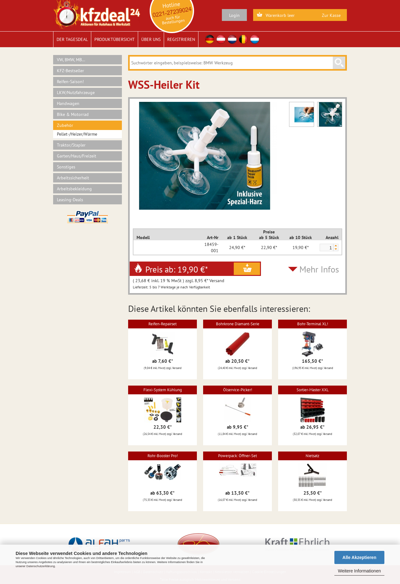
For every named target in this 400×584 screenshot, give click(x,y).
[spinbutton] (326, 248)
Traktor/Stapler (71, 145)
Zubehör (65, 125)
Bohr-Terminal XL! (312, 324)
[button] (335, 245)
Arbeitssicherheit (73, 178)
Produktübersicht (114, 39)
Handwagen (68, 103)
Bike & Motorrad (73, 114)
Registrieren (181, 39)
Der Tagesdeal (72, 39)
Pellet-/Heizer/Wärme (77, 134)
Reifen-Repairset (162, 324)
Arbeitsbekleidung (74, 189)
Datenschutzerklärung (40, 566)
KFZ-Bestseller (70, 70)
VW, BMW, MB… (71, 59)
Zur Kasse (331, 15)
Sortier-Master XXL (313, 389)
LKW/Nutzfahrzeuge (76, 92)
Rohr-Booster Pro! (163, 455)
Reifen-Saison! (70, 81)
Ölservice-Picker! (237, 389)
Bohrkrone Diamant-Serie (237, 324)
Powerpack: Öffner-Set (237, 455)
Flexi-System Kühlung (162, 389)
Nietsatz (312, 455)
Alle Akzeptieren (359, 557)
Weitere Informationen (359, 570)
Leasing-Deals (70, 199)
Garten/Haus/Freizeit (76, 156)
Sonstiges (66, 167)
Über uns (151, 39)
